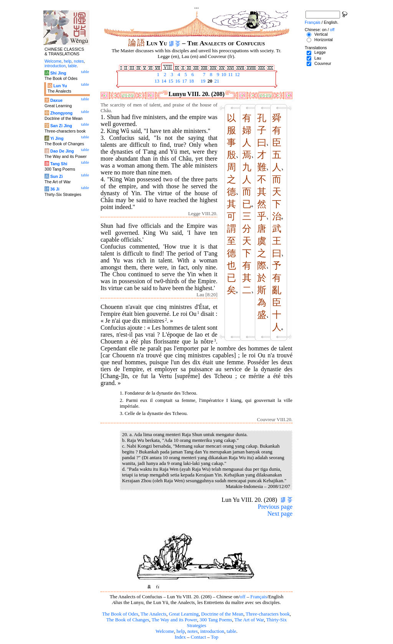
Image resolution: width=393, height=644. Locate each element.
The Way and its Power (174, 619)
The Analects (153, 614)
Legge (320, 52)
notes (192, 631)
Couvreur (322, 63)
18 (191, 81)
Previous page (275, 506)
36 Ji (54, 189)
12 (237, 74)
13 (156, 81)
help (181, 631)
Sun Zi (56, 176)
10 (223, 74)
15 (170, 81)
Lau (317, 58)
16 (177, 81)
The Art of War (249, 619)
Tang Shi (58, 163)
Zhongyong (61, 113)
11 (230, 74)
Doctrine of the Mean (222, 614)
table (231, 631)
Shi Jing (58, 73)
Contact (198, 637)
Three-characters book (268, 614)
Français (258, 596)
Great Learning (184, 614)
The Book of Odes (120, 614)
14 (163, 81)
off (243, 596)
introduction (212, 631)
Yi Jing (57, 138)
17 (184, 81)
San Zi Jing (61, 125)
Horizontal (323, 39)
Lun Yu (60, 85)
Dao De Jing (62, 151)
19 (202, 81)
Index (180, 637)
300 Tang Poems (216, 619)
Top (214, 637)
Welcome (164, 631)
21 (216, 81)
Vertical (321, 34)
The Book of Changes (127, 619)
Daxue (56, 100)
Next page (280, 513)
